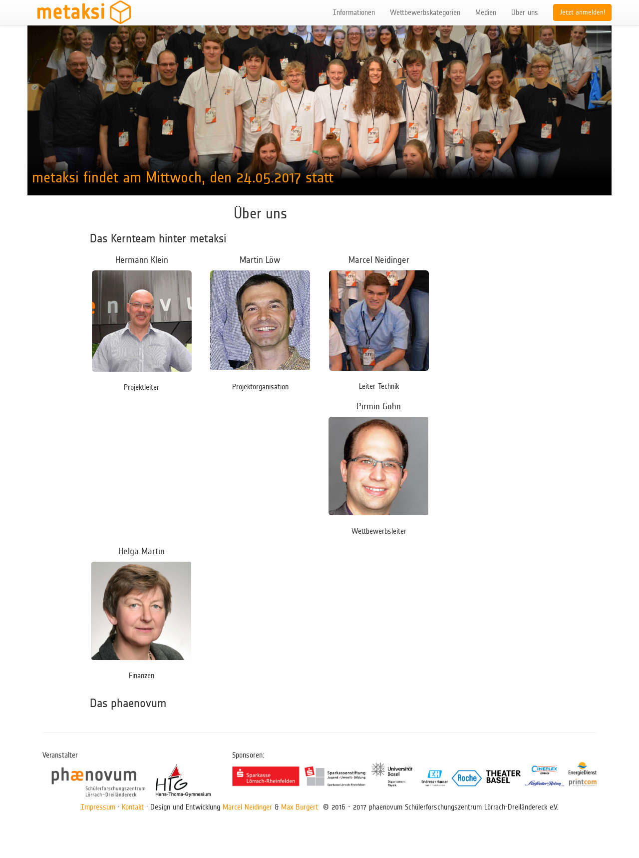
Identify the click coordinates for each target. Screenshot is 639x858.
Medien (485, 12)
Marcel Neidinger (247, 807)
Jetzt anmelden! (582, 12)
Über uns (524, 12)
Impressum (98, 807)
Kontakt (133, 807)
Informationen (354, 12)
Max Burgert (299, 807)
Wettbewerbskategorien (425, 12)
